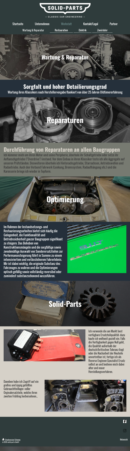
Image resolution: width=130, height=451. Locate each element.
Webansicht (124, 439)
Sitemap (17, 439)
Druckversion (8, 439)
